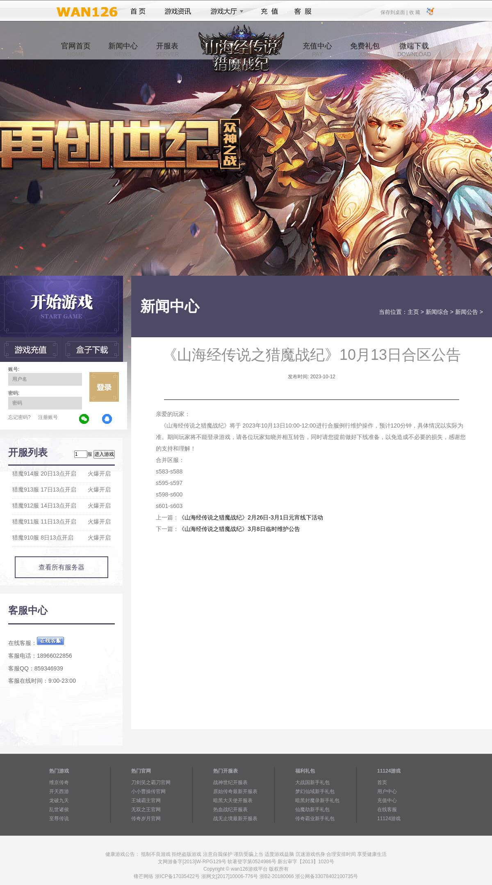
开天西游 (59, 791)
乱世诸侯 (59, 809)
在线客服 (387, 809)
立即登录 (104, 387)
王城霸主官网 (146, 800)
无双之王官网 (146, 809)
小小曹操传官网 (148, 791)
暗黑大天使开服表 (233, 800)
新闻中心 (123, 49)
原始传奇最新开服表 (235, 791)
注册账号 (48, 417)
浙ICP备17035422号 (177, 876)
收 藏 (414, 12)
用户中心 (387, 791)
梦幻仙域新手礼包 (315, 791)
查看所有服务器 (61, 567)
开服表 (167, 49)
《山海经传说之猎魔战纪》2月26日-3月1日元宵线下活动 (251, 517)
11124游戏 (389, 818)
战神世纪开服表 (230, 782)
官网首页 (76, 49)
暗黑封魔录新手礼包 (317, 800)
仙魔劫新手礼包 (312, 809)
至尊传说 (59, 818)
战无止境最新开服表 (235, 818)
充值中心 (317, 49)
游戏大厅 (225, 11)
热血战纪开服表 (230, 809)
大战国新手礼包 (312, 782)
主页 (413, 312)
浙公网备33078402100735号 (326, 876)
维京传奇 (59, 782)
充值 (269, 11)
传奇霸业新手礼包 (315, 818)
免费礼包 (365, 49)
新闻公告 (466, 312)
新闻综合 (437, 312)
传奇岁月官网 (146, 818)
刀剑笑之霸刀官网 (151, 782)
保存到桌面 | (394, 12)
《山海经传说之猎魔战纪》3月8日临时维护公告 (239, 529)
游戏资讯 (178, 11)
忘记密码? (19, 417)
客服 (303, 11)
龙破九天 (59, 800)
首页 (138, 11)
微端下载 (414, 49)
